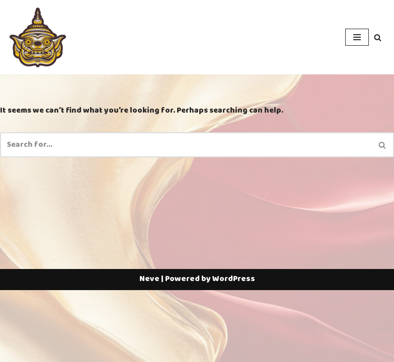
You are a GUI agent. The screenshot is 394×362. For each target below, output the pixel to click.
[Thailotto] (38, 37)
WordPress (233, 350)
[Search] (377, 37)
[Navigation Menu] (357, 37)
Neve (149, 350)
